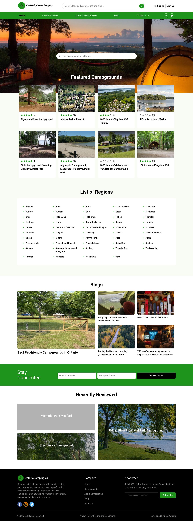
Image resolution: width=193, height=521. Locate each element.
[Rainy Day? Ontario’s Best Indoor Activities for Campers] (116, 314)
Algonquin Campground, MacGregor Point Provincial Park (75, 169)
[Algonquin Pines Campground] (37, 111)
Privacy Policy (86, 516)
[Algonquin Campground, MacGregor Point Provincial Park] (76, 157)
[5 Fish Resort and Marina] (155, 111)
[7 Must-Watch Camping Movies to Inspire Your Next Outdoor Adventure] (155, 347)
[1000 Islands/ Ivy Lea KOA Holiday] (116, 111)
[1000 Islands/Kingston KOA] (155, 157)
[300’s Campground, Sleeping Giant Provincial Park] (37, 157)
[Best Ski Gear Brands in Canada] (155, 314)
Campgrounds (50, 15)
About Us (88, 503)
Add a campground (86, 15)
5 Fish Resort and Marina (152, 119)
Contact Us (143, 15)
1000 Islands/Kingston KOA (154, 165)
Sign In (160, 6)
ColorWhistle (170, 516)
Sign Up (170, 6)
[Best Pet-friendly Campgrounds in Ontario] (56, 348)
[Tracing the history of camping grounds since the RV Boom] (116, 347)
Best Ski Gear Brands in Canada (152, 317)
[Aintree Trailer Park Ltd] (76, 111)
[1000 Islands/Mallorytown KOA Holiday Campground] (116, 157)
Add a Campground (93, 494)
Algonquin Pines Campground (37, 119)
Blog (116, 15)
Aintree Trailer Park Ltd (72, 119)
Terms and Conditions (104, 516)
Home (22, 15)
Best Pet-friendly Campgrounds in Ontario (47, 352)
